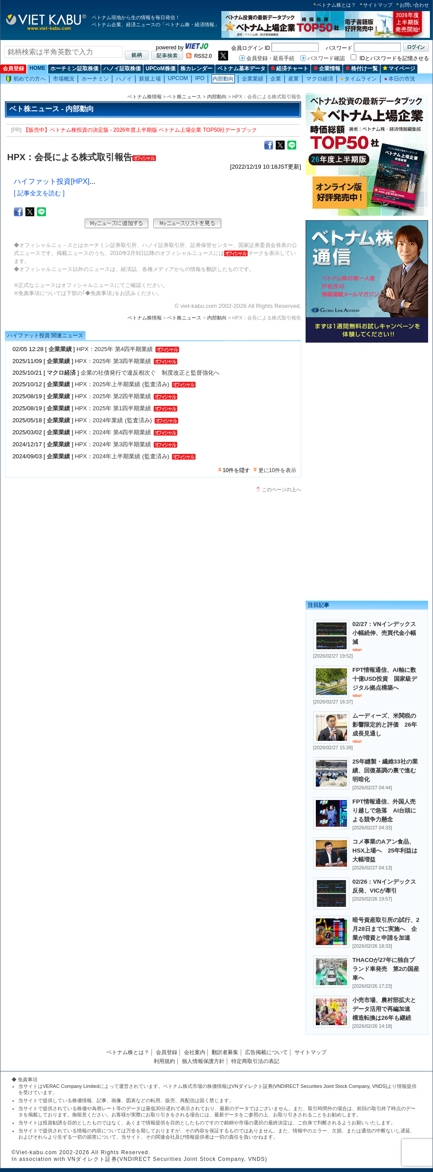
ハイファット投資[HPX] (52, 181)
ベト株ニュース (184, 96)
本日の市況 (399, 79)
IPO (199, 78)
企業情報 (326, 68)
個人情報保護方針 (203, 1061)
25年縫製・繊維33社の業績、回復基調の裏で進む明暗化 (385, 770)
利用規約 (164, 1061)
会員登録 (13, 68)
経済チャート (289, 68)
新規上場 (149, 79)
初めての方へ (26, 79)
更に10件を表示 (277, 470)
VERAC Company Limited (71, 1086)
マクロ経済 (319, 79)
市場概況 (63, 79)
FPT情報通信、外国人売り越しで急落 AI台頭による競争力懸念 (384, 810)
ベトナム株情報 (144, 96)
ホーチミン (95, 79)
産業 (293, 79)
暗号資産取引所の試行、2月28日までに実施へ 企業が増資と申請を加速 (385, 929)
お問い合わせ (414, 5)
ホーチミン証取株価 (74, 68)
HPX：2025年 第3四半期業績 (113, 361)
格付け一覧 (361, 68)
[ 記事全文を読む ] (39, 193)
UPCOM (178, 78)
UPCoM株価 (161, 68)
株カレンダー (196, 68)
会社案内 (194, 1052)
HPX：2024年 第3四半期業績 (113, 444)
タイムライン (358, 79)
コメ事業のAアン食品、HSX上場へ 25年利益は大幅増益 (384, 850)
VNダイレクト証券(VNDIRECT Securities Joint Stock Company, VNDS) (310, 1086)
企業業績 (252, 79)
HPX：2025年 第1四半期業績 (113, 408)
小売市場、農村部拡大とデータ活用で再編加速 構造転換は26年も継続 (384, 1009)
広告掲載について (266, 1052)
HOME (37, 68)
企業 (275, 79)
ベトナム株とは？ (336, 5)
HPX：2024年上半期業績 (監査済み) (122, 456)
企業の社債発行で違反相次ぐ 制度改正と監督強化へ (150, 372)
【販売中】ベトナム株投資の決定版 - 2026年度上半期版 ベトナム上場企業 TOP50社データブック (140, 130)
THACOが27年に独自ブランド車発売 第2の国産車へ (385, 969)
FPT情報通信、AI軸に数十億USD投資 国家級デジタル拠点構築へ (384, 679)
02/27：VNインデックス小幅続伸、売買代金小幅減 (384, 633)
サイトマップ (377, 5)
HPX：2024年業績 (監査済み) (113, 420)
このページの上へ (281, 489)
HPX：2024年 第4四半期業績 (113, 432)
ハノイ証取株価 (122, 68)
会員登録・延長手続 (270, 58)
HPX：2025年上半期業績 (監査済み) (122, 384)
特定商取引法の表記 (255, 1061)
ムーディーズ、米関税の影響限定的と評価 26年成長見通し (384, 724)
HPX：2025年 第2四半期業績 (113, 396)
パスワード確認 (326, 58)
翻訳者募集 (225, 1052)
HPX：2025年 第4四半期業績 (115, 349)
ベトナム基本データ (241, 68)
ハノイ (124, 79)
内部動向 (223, 79)
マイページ (399, 68)
